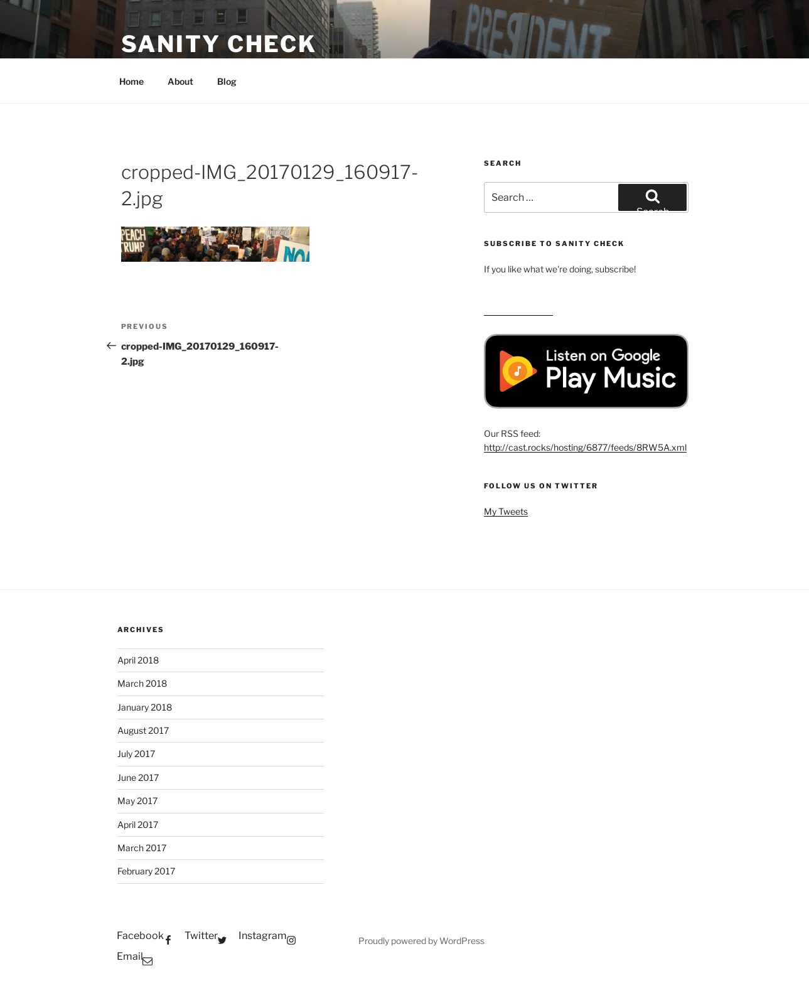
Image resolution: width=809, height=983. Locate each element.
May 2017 (137, 800)
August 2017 (143, 730)
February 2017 (146, 871)
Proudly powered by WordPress (421, 940)
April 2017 (137, 824)
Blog (227, 81)
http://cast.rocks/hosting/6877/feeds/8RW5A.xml (585, 447)
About (180, 81)
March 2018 (142, 683)
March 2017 (141, 847)
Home (131, 81)
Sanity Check (219, 44)
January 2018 (144, 707)
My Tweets (506, 511)
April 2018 (138, 660)
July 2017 (136, 753)
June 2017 (138, 777)
